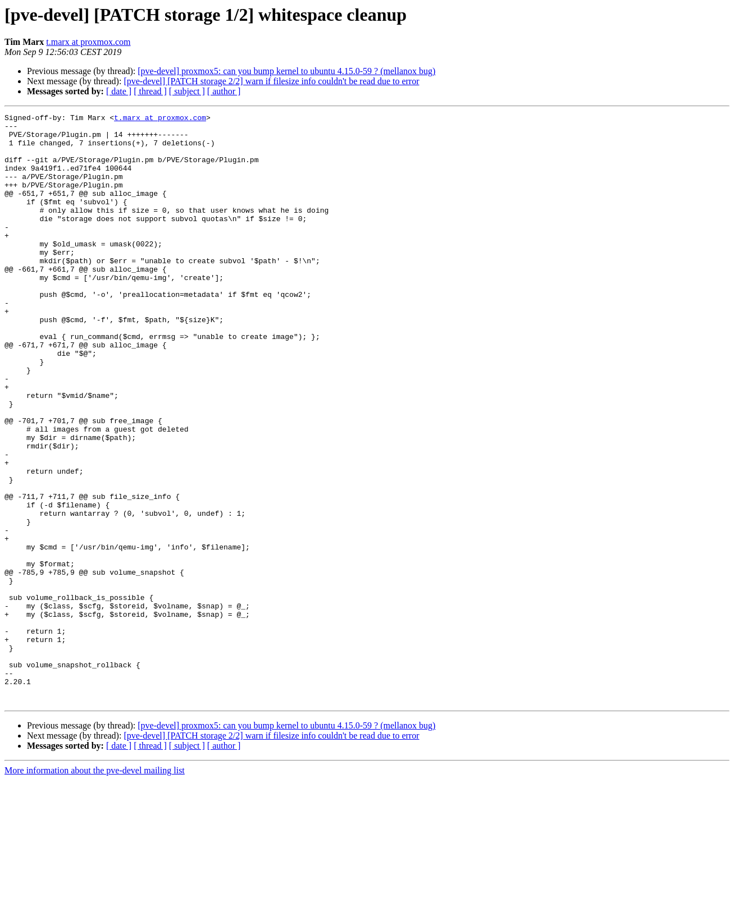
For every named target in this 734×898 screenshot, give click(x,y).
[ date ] (118, 91)
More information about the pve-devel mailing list (94, 888)
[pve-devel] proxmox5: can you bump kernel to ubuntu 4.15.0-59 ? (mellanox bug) (286, 71)
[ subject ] (187, 91)
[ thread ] (150, 91)
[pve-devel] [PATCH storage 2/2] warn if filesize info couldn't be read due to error (271, 81)
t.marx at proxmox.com (88, 42)
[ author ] (224, 91)
